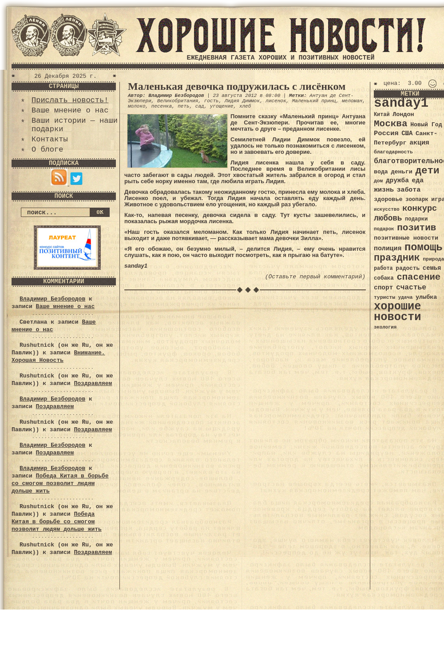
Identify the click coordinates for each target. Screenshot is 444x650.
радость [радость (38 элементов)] (408, 268)
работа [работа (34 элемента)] (383, 268)
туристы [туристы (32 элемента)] (384, 297)
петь (183, 106)
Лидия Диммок (242, 101)
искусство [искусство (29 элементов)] (387, 209)
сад (199, 106)
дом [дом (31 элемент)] (378, 181)
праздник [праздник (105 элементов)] (397, 258)
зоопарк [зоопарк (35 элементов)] (416, 200)
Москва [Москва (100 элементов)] (391, 124)
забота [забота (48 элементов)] (408, 189)
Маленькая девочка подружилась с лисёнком (236, 86)
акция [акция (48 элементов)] (419, 142)
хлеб (245, 106)
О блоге (47, 149)
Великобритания (177, 101)
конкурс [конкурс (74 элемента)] (419, 208)
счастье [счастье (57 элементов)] (411, 287)
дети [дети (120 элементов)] (427, 171)
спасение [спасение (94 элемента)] (418, 277)
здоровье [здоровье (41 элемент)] (388, 199)
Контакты (50, 139)
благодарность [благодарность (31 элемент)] (393, 152)
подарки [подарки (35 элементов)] (416, 219)
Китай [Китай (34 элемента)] (382, 115)
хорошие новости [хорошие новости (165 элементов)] (397, 312)
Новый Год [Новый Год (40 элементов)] (426, 124)
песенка (161, 106)
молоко (137, 106)
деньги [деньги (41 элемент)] (401, 172)
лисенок (276, 101)
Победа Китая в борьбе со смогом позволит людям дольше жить (60, 483)
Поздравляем (93, 383)
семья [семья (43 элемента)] (432, 268)
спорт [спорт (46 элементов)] (383, 287)
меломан (352, 101)
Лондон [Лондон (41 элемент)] (403, 114)
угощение (222, 106)
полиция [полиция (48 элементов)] (387, 248)
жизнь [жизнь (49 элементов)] (384, 190)
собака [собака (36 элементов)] (384, 278)
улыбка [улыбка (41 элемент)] (426, 297)
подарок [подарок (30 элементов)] (384, 229)
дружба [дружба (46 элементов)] (397, 180)
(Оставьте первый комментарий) (315, 276)
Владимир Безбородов (52, 299)
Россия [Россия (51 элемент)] (386, 133)
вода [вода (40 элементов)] (381, 172)
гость (211, 101)
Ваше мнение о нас (70, 110)
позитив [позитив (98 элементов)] (416, 228)
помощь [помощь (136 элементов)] (423, 247)
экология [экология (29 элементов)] (385, 327)
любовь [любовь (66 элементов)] (388, 218)
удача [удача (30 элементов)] (405, 297)
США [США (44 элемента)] (406, 133)
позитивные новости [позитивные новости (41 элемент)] (406, 238)
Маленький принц (314, 101)
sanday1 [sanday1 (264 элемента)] (401, 103)
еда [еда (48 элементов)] (418, 180)
